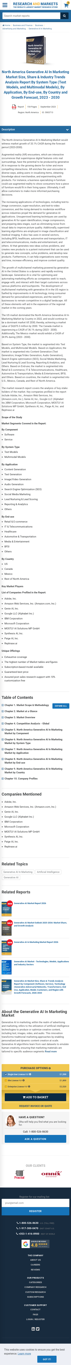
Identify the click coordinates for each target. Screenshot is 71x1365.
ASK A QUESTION (35, 1139)
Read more (51, 1051)
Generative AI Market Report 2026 (30, 903)
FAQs (35, 1314)
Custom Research (35, 1292)
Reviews (35, 1269)
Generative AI (11, 877)
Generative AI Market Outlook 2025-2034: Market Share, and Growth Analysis (40, 924)
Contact (35, 1309)
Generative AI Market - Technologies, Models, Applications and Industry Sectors (41, 963)
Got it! (47, 1359)
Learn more (24, 1353)
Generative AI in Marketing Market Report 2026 (36, 942)
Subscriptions (35, 1297)
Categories (35, 1282)
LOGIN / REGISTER (35, 1319)
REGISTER (35, 1211)
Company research (35, 1287)
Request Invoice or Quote (35, 1106)
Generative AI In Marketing (17, 872)
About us (35, 1260)
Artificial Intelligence (48, 872)
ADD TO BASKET (35, 1097)
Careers (35, 1264)
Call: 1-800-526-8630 (35, 1131)
